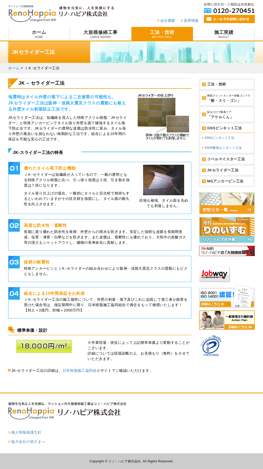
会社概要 (167, 20)
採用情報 (191, 20)
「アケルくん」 (229, 114)
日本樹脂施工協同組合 (81, 370)
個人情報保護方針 (26, 432)
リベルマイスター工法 (226, 159)
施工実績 (223, 34)
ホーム (39, 34)
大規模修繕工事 (100, 34)
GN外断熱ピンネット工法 (223, 148)
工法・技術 (162, 34)
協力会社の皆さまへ (28, 441)
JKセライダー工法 (223, 170)
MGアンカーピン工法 (225, 181)
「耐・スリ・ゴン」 (229, 98)
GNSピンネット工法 (224, 128)
